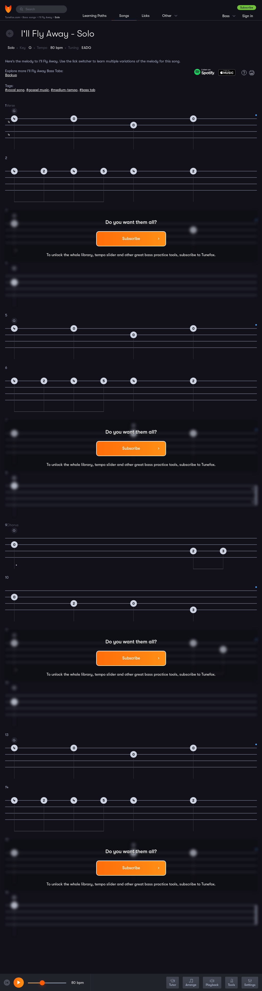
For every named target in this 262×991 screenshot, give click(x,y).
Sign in (247, 16)
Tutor (172, 983)
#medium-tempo (64, 90)
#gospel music (37, 90)
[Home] (8, 9)
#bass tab (87, 90)
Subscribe (246, 7)
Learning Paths (94, 16)
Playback (212, 983)
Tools (231, 983)
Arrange (190, 983)
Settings (249, 983)
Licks (145, 16)
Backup (11, 75)
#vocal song (14, 90)
